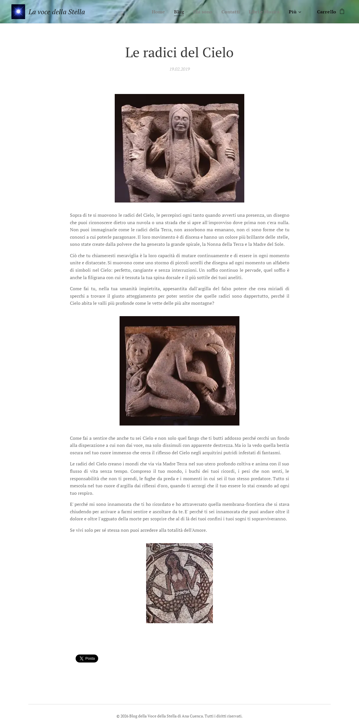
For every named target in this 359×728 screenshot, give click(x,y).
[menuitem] (154, 12)
